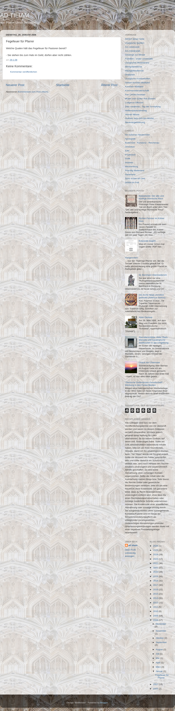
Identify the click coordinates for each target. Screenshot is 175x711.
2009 (156, 616)
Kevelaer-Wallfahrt (134, 86)
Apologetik (130, 139)
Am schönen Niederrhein (137, 135)
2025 (156, 550)
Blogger (104, 702)
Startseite (62, 85)
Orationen (130, 74)
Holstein (129, 162)
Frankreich (130, 154)
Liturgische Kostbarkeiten (137, 78)
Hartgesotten (131, 257)
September (161, 642)
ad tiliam (133, 545)
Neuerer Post (15, 85)
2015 (156, 594)
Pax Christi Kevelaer (135, 94)
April (158, 662)
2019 (156, 576)
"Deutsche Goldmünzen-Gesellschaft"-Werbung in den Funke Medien (144, 383)
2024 (156, 554)
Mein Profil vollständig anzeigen (130, 553)
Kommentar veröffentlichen (23, 72)
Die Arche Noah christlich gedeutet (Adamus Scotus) (152, 296)
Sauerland (130, 174)
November (161, 631)
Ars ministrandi (132, 51)
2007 (156, 684)
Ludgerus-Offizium (134, 102)
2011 (156, 607)
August (160, 649)
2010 (156, 611)
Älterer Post (109, 85)
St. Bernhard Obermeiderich (153, 275)
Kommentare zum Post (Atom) (33, 92)
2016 (156, 589)
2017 (156, 585)
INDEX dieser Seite (134, 39)
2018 (156, 580)
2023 (156, 559)
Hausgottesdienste (134, 70)
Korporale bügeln (147, 241)
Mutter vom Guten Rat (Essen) (140, 98)
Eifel (127, 150)
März (159, 667)
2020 (156, 572)
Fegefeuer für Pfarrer (162, 676)
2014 (156, 598)
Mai (158, 658)
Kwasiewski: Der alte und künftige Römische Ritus (151, 197)
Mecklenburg (131, 166)
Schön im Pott (132, 182)
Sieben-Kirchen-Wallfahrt (137, 82)
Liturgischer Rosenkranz (137, 62)
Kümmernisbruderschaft (137, 90)
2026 (156, 546)
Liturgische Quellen (134, 43)
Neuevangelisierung (135, 122)
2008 (156, 620)
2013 (156, 602)
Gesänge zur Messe (135, 54)
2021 (156, 567)
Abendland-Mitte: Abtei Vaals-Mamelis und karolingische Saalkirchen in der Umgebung (153, 340)
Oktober (160, 638)
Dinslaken (130, 146)
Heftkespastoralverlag (136, 110)
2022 (156, 563)
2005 (156, 688)
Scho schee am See (135, 178)
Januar (159, 671)
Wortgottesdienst (133, 66)
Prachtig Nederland (134, 170)
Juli (158, 654)
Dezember (161, 624)
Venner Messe (132, 114)
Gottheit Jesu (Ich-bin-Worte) (139, 118)
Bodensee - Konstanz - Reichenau (142, 143)
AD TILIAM (14, 15)
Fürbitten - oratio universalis (139, 58)
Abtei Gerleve (145, 317)
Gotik (127, 158)
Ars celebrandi (132, 47)
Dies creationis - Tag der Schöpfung (143, 106)
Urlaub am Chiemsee (149, 362)
